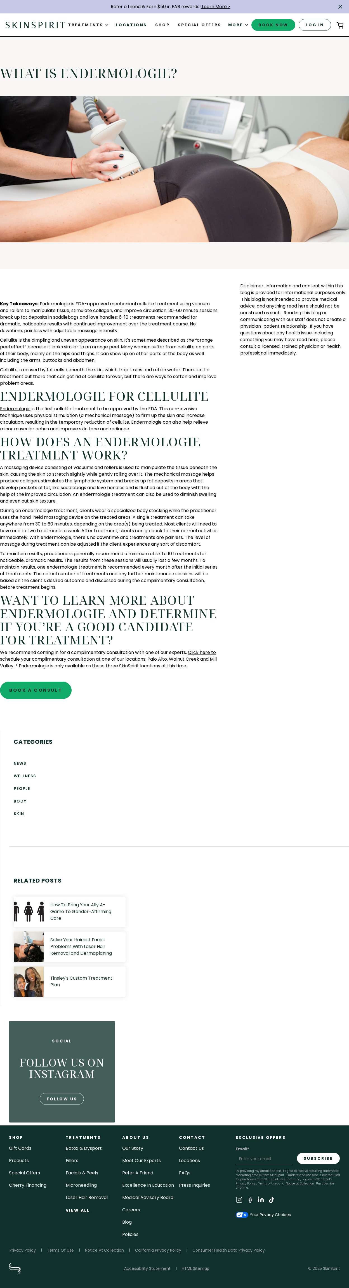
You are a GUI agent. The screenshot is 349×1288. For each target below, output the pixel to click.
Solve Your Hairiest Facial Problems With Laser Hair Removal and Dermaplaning (81, 946)
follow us (62, 1119)
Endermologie (15, 408)
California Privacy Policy (158, 1250)
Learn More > (215, 6)
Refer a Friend (137, 1173)
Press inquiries (194, 1185)
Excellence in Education (148, 1185)
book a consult (35, 690)
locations (189, 1160)
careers (131, 1210)
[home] (35, 25)
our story (132, 1148)
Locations (131, 25)
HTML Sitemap (195, 1268)
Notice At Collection (104, 1250)
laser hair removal (87, 1197)
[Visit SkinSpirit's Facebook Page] (250, 1200)
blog (127, 1222)
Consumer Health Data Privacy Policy (228, 1250)
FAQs (184, 1173)
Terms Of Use (60, 1250)
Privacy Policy (23, 1250)
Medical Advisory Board (147, 1197)
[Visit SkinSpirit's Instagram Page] (239, 1200)
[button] (340, 6)
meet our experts (141, 1160)
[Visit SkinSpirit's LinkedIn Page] (261, 1200)
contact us (191, 1148)
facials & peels (82, 1173)
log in (315, 25)
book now (273, 25)
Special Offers (24, 1173)
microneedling (81, 1185)
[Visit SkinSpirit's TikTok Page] (271, 1200)
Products (19, 1160)
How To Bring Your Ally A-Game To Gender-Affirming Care (80, 911)
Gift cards (20, 1148)
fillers (72, 1160)
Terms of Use (267, 1183)
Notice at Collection (300, 1183)
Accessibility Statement (147, 1268)
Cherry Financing (27, 1185)
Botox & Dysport (84, 1148)
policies (130, 1234)
